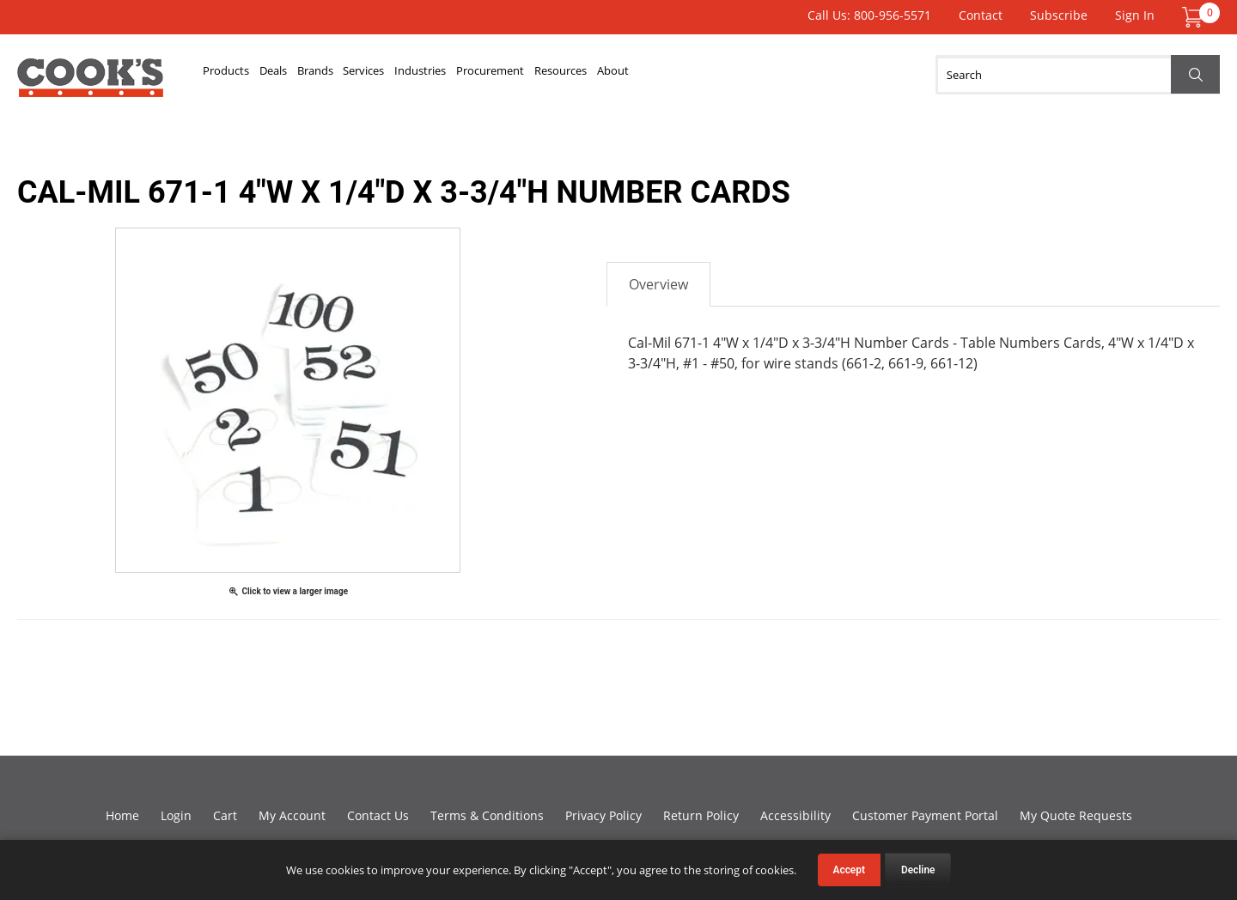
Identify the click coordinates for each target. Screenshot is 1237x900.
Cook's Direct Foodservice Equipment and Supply (90, 84)
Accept (849, 870)
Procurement (643, 74)
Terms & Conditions (487, 815)
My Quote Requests (1076, 815)
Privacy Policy (603, 815)
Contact (980, 15)
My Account (292, 815)
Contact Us (378, 815)
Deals (314, 74)
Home (122, 815)
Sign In (1135, 15)
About (825, 74)
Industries (541, 74)
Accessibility (795, 815)
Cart (225, 815)
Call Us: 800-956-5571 (869, 15)
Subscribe (1059, 15)
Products (240, 74)
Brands (380, 74)
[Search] (1077, 75)
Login (176, 815)
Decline (918, 870)
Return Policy (701, 815)
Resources (746, 74)
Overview (658, 284)
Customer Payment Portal (925, 815)
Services (456, 74)
